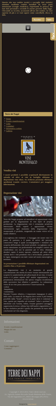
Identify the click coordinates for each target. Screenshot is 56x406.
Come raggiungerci (11, 346)
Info (49, 19)
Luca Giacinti (32, 404)
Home (8, 119)
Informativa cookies (14, 128)
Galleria (9, 131)
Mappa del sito (10, 329)
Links (8, 124)
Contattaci (10, 126)
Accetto (37, 19)
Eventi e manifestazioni (15, 121)
